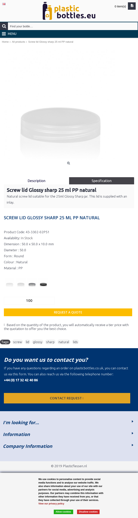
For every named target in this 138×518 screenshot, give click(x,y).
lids (75, 342)
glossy (37, 342)
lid (27, 342)
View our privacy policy (51, 503)
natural (63, 342)
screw (17, 342)
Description (36, 181)
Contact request (67, 398)
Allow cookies (63, 511)
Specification (102, 181)
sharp (50, 342)
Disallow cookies (88, 511)
